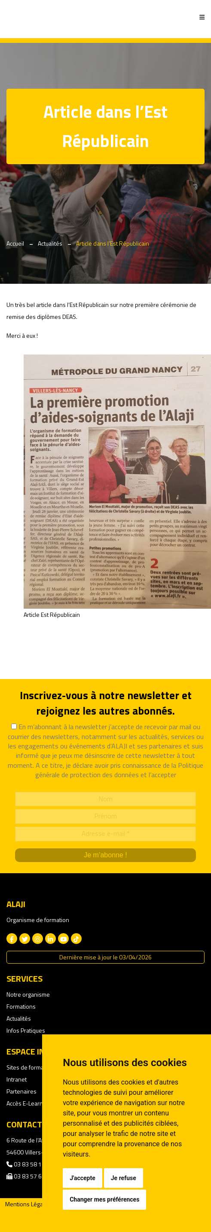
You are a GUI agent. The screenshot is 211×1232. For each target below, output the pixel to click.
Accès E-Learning (28, 1103)
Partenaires (21, 1091)
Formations (21, 1006)
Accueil (15, 243)
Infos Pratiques (25, 1030)
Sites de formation (30, 1067)
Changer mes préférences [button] (104, 1199)
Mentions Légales (28, 1203)
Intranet (16, 1079)
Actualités (50, 243)
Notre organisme (28, 994)
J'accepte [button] (82, 1178)
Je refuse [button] (123, 1178)
